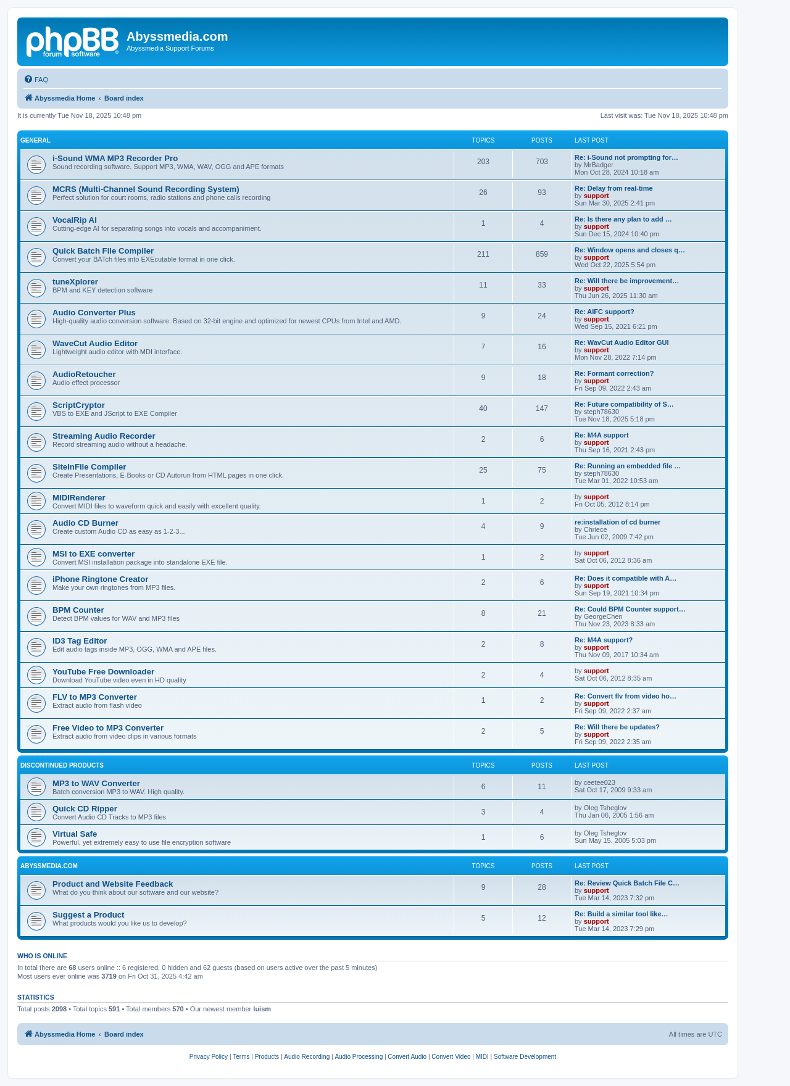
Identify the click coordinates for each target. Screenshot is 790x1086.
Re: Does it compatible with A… (625, 578)
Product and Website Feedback (112, 884)
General (35, 140)
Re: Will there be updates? (617, 727)
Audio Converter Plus (94, 312)
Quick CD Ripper (84, 808)
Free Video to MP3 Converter (108, 727)
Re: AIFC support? (604, 311)
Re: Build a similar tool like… (621, 914)
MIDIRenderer (79, 497)
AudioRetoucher (84, 374)
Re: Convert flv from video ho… (625, 696)
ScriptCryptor (78, 405)
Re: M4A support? (604, 640)
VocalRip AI (74, 220)
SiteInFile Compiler (89, 466)
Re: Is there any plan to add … (623, 219)
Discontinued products (62, 765)
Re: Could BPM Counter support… (630, 609)
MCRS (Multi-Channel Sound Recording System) (145, 189)
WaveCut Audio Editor (95, 343)
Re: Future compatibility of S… (624, 404)
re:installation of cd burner (617, 522)
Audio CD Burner (85, 523)
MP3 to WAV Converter (96, 783)
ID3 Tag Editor (79, 640)
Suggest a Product (88, 914)
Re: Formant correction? (614, 373)
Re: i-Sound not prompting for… (626, 157)
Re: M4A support (602, 435)
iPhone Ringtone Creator (100, 579)
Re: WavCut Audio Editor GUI (622, 342)
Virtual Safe (74, 834)
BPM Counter (78, 610)
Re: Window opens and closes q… (630, 250)
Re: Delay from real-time (614, 188)
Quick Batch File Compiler (103, 250)
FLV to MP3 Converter (94, 697)
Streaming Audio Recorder (104, 436)
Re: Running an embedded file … (628, 466)
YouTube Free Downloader (103, 671)
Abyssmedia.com (49, 866)
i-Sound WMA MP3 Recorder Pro (115, 158)
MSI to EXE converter (93, 553)
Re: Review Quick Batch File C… (627, 883)
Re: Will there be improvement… (627, 280)
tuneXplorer (75, 281)
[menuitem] (35, 79)
